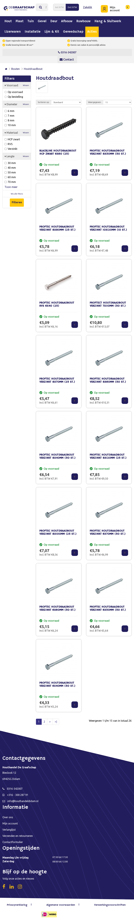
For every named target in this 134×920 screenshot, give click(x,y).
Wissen (26, 83)
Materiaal (17, 131)
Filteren (17, 200)
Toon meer (11, 185)
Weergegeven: (94, 101)
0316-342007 (67, 50)
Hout (8, 20)
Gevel (42, 20)
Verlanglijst (9, 828)
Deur (53, 20)
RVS (9, 142)
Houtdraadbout (33, 67)
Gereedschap (73, 30)
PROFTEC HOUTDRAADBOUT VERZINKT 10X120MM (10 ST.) (108, 226)
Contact (67, 57)
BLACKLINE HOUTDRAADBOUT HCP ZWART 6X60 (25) (57, 150)
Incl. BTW (59, 6)
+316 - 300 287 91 (17, 793)
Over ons (7, 815)
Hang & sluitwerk (107, 20)
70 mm (10, 180)
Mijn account (10, 821)
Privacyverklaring (18, 903)
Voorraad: (17, 83)
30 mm (10, 161)
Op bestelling (14, 94)
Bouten (15, 67)
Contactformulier (12, 840)
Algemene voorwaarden (61, 903)
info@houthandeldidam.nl (22, 799)
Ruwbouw (83, 20)
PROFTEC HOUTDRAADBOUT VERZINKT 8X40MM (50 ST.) (57, 455)
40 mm (10, 165)
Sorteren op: (43, 101)
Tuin (30, 20)
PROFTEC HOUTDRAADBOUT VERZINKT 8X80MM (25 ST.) (57, 226)
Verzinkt (11, 147)
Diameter (17, 102)
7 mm (9, 113)
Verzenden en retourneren (17, 834)
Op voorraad (14, 90)
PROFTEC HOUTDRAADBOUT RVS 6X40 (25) (56, 302)
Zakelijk (87, 6)
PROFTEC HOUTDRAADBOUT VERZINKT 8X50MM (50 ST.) (108, 150)
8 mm (9, 118)
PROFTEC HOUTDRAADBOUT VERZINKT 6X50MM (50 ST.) (108, 607)
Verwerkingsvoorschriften (110, 903)
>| (56, 720)
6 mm (9, 109)
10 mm (10, 123)
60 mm (10, 175)
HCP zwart (12, 137)
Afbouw (66, 20)
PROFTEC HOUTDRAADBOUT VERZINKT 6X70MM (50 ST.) (108, 531)
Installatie (33, 30)
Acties (92, 30)
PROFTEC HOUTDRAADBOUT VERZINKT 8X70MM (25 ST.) (57, 379)
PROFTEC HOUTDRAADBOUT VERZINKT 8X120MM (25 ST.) (108, 455)
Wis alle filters (17, 192)
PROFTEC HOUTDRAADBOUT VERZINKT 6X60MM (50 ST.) (57, 607)
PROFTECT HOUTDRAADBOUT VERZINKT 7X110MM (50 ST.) (108, 302)
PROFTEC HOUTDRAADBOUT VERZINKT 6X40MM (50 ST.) (57, 683)
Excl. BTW (71, 6)
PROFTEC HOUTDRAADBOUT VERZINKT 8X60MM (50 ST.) (108, 379)
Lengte (17, 154)
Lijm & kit (51, 30)
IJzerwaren (12, 30)
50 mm (10, 170)
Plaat (20, 20)
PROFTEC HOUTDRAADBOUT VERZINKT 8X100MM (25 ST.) (57, 531)
